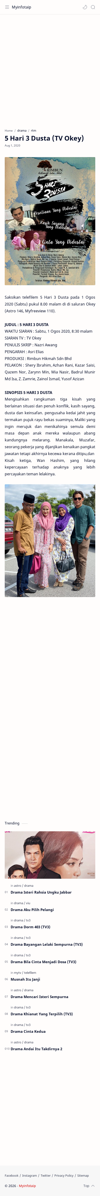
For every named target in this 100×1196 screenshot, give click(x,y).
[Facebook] (11, 1175)
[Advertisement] (50, 69)
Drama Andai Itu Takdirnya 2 (36, 1048)
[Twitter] (46, 1175)
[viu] (28, 903)
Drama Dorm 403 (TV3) (30, 926)
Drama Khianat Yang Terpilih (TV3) (42, 1014)
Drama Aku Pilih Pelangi (32, 909)
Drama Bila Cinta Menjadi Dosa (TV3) (43, 961)
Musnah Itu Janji (25, 979)
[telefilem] (30, 972)
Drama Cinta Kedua (28, 1031)
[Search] (92, 7)
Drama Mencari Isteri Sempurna (39, 996)
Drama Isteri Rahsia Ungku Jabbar (41, 892)
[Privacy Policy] (64, 1175)
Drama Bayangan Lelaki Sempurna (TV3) (47, 944)
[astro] (18, 885)
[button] (84, 7)
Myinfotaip (21, 7)
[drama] (28, 885)
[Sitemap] (83, 1175)
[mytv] (18, 972)
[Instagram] (29, 1175)
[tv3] (28, 920)
